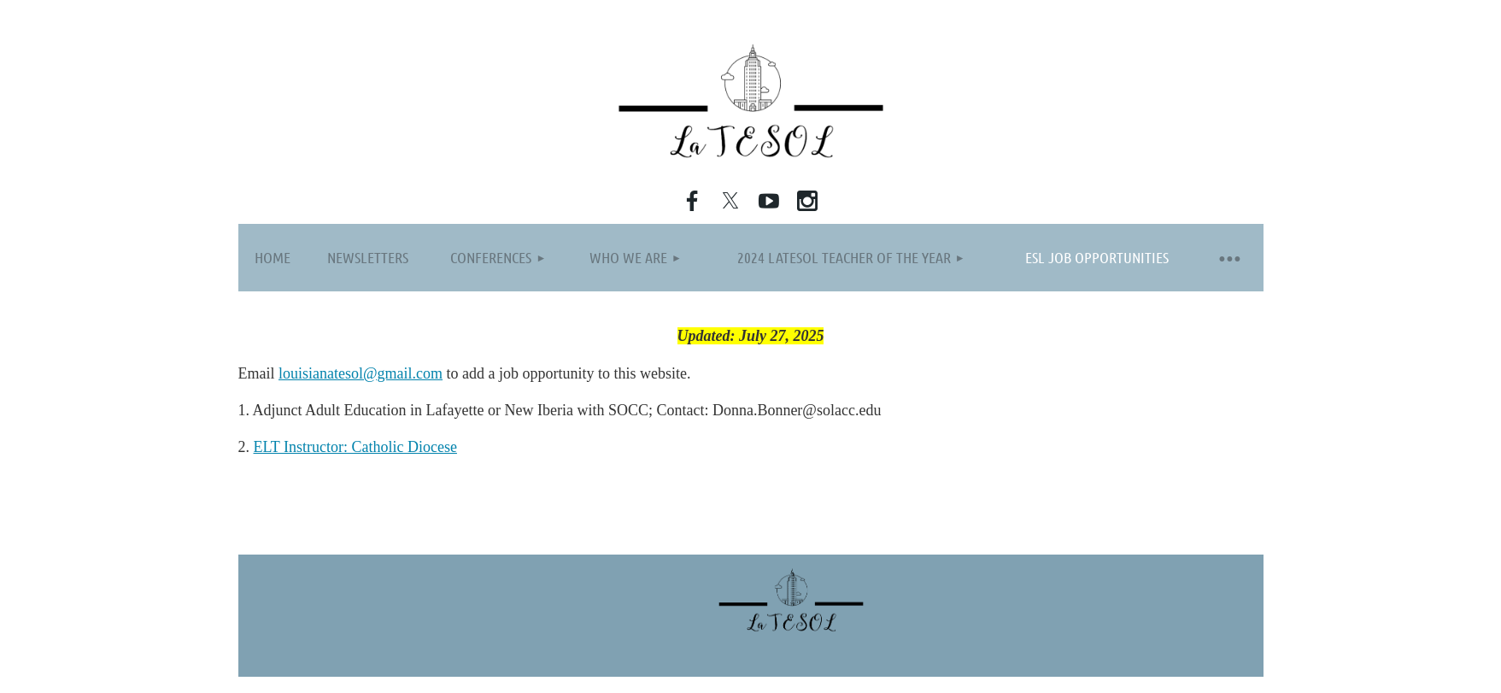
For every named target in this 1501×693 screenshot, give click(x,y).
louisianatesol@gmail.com (361, 373)
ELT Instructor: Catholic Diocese (355, 446)
